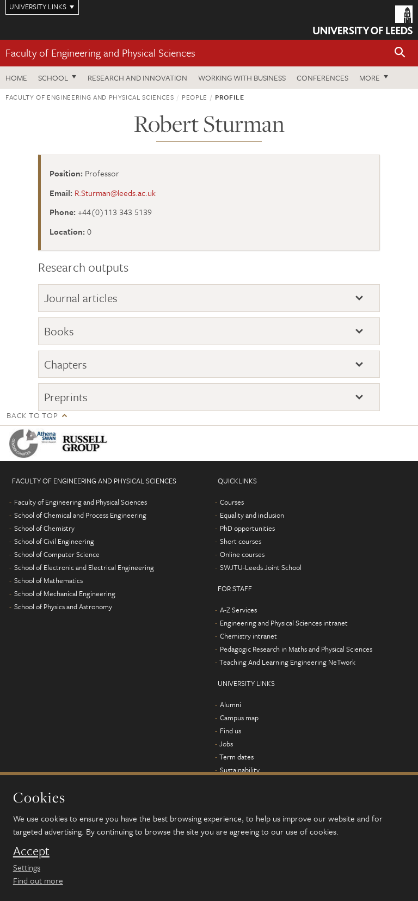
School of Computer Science (57, 554)
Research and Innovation (137, 77)
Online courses (242, 554)
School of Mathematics (48, 580)
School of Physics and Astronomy (63, 606)
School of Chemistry (44, 528)
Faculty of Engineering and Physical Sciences (100, 52)
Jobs (226, 743)
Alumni (230, 704)
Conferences (322, 77)
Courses (232, 502)
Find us (230, 730)
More (369, 77)
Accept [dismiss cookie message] (31, 850)
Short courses (240, 541)
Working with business (242, 77)
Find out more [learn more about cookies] (38, 880)
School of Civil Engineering (54, 541)
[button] (400, 53)
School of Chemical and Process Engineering (80, 515)
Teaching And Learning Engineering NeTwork (287, 662)
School (53, 77)
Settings (26, 867)
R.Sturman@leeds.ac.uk (115, 193)
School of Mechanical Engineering (64, 593)
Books (59, 331)
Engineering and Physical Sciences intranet (284, 622)
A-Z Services (238, 609)
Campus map (239, 717)
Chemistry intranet (248, 635)
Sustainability (240, 769)
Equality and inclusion (252, 515)
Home (16, 77)
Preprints (66, 397)
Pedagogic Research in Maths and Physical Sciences (296, 648)
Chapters (65, 364)
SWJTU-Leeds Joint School (261, 567)
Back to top (32, 415)
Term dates (236, 756)
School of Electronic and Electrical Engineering (84, 567)
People (194, 97)
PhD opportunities (247, 528)
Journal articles (81, 298)
